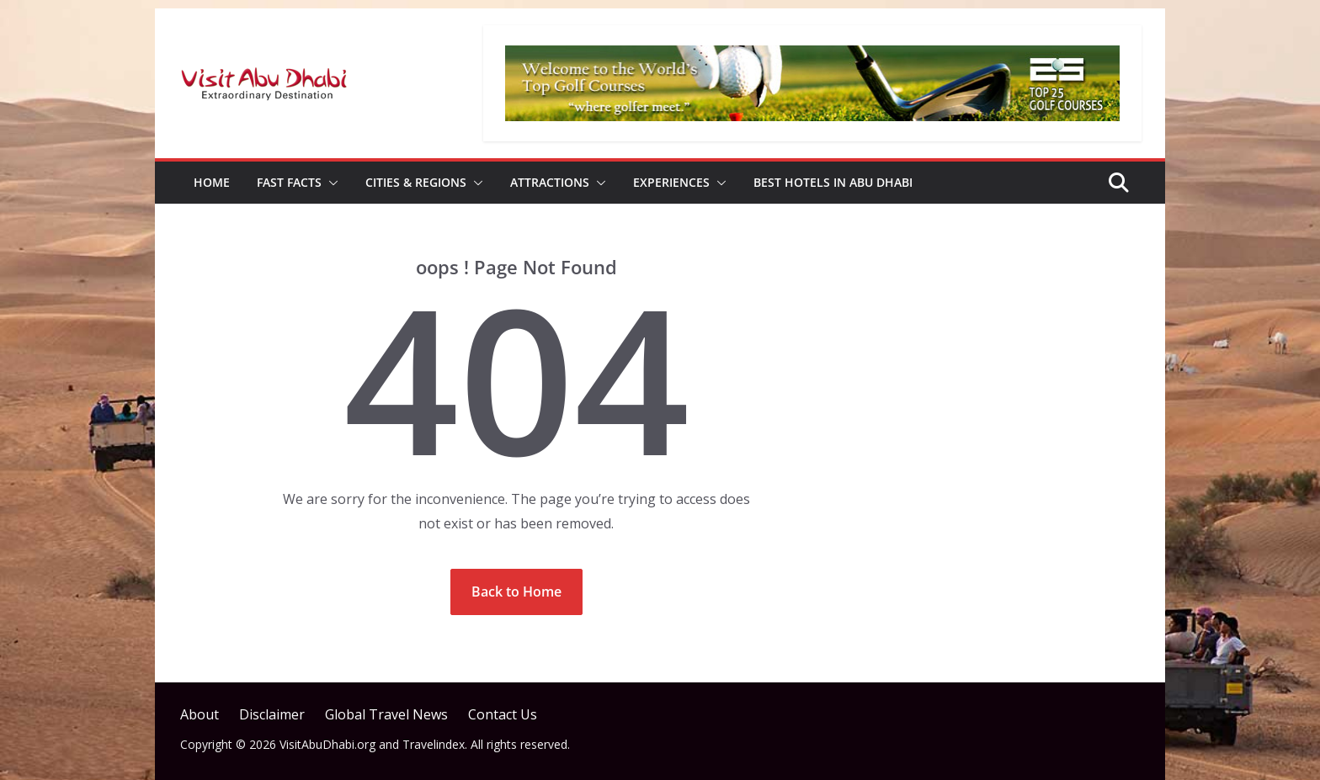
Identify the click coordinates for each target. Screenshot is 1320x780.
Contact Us (502, 714)
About (199, 714)
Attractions (549, 182)
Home (212, 182)
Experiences (671, 182)
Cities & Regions (415, 182)
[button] (330, 182)
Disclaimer (272, 714)
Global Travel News (386, 714)
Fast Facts (289, 182)
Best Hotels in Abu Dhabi (833, 182)
